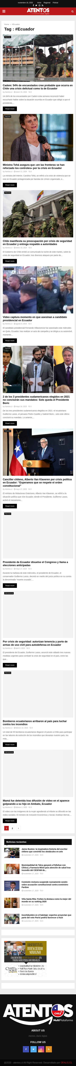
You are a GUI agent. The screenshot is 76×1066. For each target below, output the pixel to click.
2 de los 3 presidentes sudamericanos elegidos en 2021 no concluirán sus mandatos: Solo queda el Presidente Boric (36, 400)
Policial (55, 3)
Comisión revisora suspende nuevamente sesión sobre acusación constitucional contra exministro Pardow (45, 884)
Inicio (39, 3)
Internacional (9, 269)
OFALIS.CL (66, 1062)
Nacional (7, 37)
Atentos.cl (8, 92)
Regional (47, 3)
